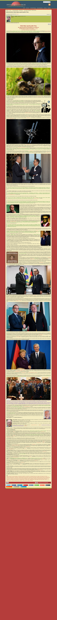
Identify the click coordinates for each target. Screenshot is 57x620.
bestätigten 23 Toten (19, 300)
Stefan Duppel (41, 334)
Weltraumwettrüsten (8, 480)
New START (12, 478)
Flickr (14, 431)
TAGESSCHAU (8, 479)
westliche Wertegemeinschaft (15, 480)
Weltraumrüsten (42, 479)
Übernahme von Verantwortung (15, 479)
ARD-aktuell (10, 476)
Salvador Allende (17, 371)
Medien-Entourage (21, 477)
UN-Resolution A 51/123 (22, 479)
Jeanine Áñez (24, 372)
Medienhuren (30, 477)
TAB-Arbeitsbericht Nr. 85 (11, 194)
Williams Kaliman (25, 480)
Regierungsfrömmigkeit (40, 478)
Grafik (44, 442)
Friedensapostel (42, 476)
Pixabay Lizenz (39, 442)
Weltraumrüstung (47, 479)
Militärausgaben (34, 477)
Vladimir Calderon (27, 479)
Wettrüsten (21, 480)
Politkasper (31, 478)
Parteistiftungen (25, 478)
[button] (8, 485)
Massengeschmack (12, 477)
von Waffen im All (48, 152)
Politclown (29, 478)
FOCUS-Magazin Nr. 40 (27, 406)
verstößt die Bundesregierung (22, 147)
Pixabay (14, 435)
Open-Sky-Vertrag (20, 478)
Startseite (7, 10)
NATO (49, 477)
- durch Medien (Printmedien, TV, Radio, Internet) (30, 10)
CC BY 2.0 (36, 460)
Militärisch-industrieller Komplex (41, 477)
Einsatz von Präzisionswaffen (10, 118)
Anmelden (49, 482)
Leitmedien (7, 477)
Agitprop (7, 476)
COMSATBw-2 (28, 476)
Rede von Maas (36, 198)
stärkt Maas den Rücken (19, 370)
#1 (50, 15)
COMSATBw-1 (28, 117)
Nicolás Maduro (16, 478)
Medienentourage (26, 477)
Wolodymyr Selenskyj (28, 112)
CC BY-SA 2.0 (43, 431)
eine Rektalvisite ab (39, 96)
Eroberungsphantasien (33, 476)
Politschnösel (35, 478)
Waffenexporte (32, 479)
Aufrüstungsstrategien (15, 476)
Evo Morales (35, 295)
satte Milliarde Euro (28, 144)
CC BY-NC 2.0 (28, 446)
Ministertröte (46, 477)
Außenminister (20, 476)
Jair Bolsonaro (41, 262)
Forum (10, 10)
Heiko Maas (45, 476)
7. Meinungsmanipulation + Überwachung (17, 10)
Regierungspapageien (46, 478)
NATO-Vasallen (8, 478)
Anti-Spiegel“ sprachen (13, 221)
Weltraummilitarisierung (37, 479)
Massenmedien (17, 477)
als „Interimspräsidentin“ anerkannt (32, 372)
